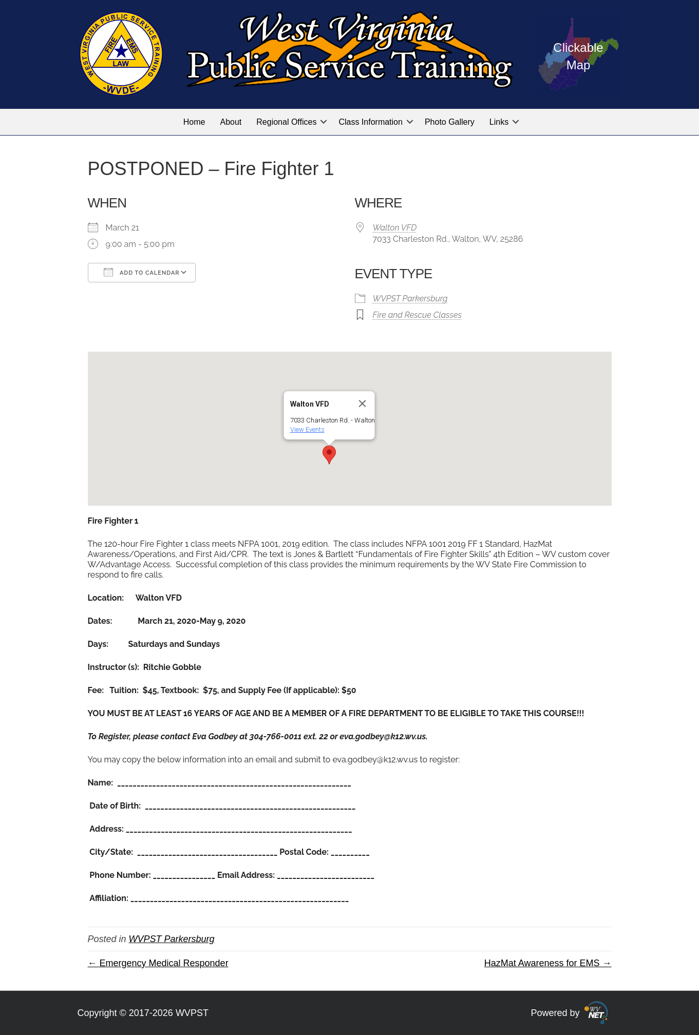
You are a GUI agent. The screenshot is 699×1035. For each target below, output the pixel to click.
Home (194, 122)
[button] (323, 122)
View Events (307, 429)
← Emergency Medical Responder (158, 963)
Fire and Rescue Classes (417, 315)
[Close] (362, 403)
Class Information (370, 122)
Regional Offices (286, 122)
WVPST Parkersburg (410, 298)
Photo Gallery (450, 122)
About (230, 122)
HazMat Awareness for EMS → (548, 963)
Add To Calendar (142, 272)
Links (498, 122)
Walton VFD (395, 228)
